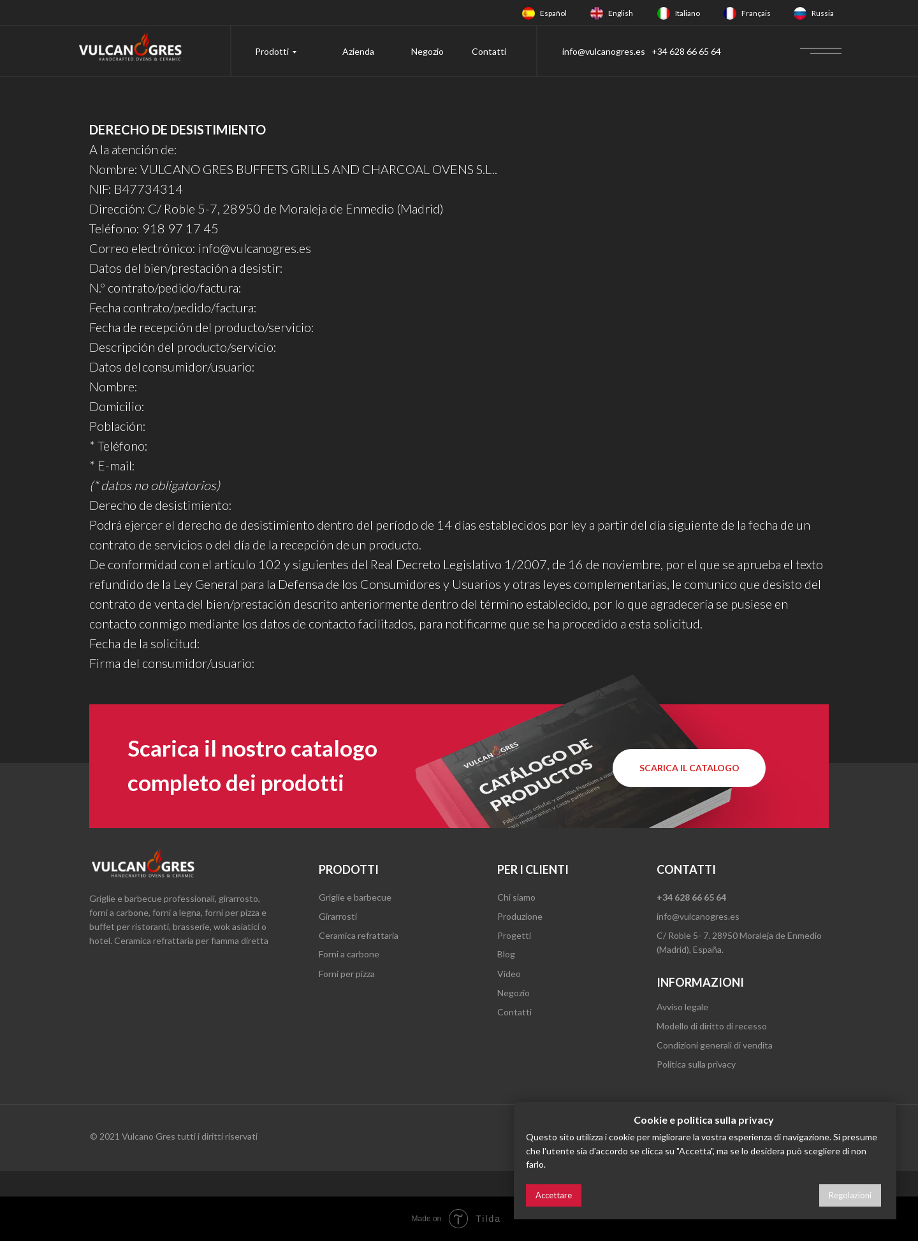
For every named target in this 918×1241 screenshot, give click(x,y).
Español (553, 13)
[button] (689, 768)
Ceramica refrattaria (358, 935)
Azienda (358, 51)
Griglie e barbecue (355, 897)
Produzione (520, 916)
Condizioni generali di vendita (715, 1045)
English (620, 13)
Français (756, 13)
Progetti (514, 935)
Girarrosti (338, 916)
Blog (506, 953)
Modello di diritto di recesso (712, 1025)
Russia (823, 13)
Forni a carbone (349, 953)
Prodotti (272, 51)
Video (509, 973)
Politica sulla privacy (696, 1064)
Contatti (489, 51)
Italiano (687, 13)
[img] (528, 13)
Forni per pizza (347, 973)
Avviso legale (682, 1006)
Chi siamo (516, 897)
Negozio (427, 51)
